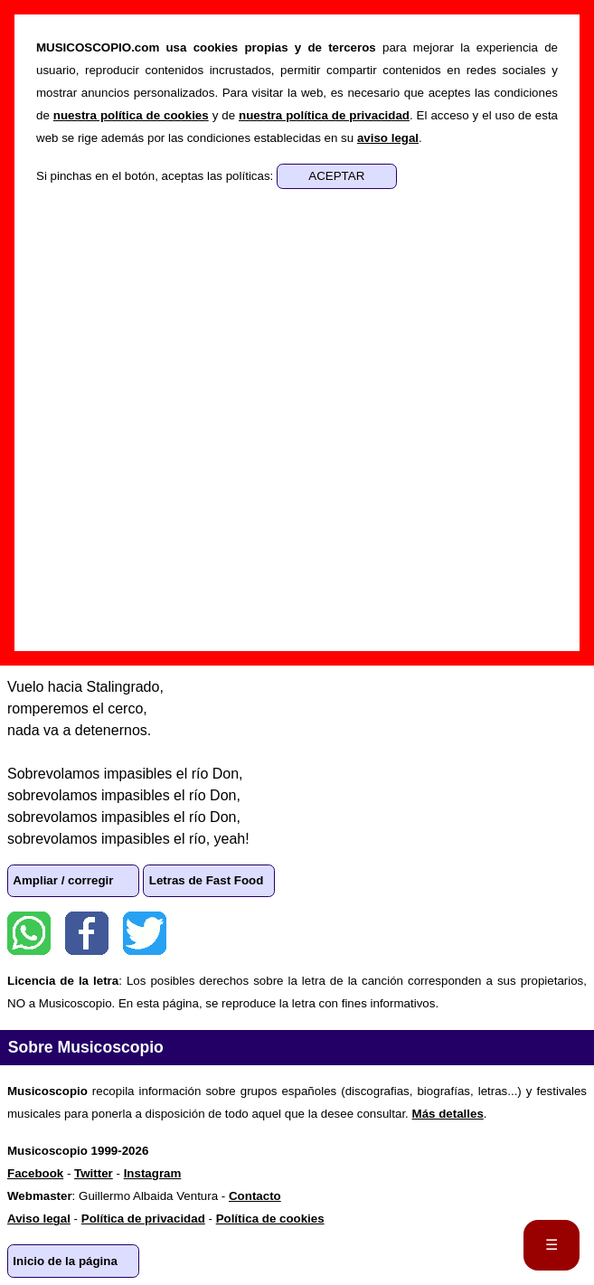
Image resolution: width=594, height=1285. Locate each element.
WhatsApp (29, 933)
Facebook (86, 933)
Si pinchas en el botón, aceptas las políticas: (156, 176)
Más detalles (448, 1113)
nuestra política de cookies (131, 115)
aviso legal (388, 138)
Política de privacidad (143, 1218)
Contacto (255, 1196)
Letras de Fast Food (206, 880)
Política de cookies (270, 1218)
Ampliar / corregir (63, 880)
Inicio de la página (65, 1261)
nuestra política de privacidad (324, 115)
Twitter (144, 933)
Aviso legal (39, 1218)
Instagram (153, 1173)
